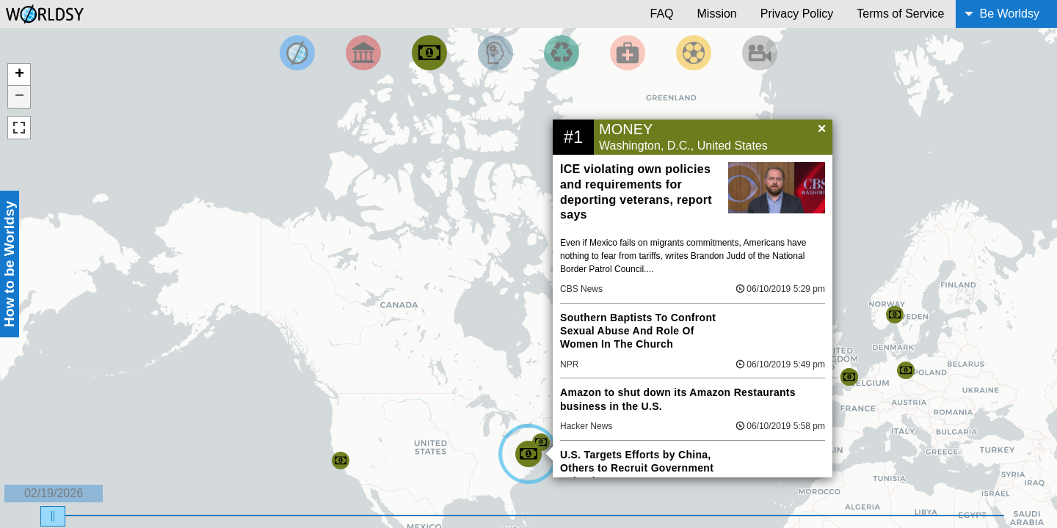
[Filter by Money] (429, 52)
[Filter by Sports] (693, 52)
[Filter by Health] (627, 52)
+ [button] (19, 75)
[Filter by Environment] (561, 52)
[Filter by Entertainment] (759, 52)
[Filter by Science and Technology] (495, 52)
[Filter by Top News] (297, 52)
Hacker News (586, 426)
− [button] (19, 97)
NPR (569, 364)
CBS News (581, 289)
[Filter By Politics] (363, 52)
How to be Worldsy (9, 264)
